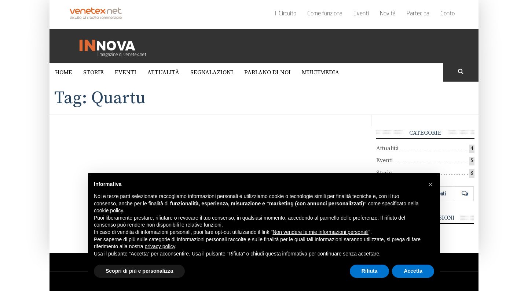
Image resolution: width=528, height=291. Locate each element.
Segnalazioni (211, 72)
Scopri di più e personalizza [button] (139, 271)
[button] (430, 184)
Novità (388, 14)
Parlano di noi (267, 72)
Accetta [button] (413, 271)
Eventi (361, 14)
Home (63, 72)
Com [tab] (463, 193)
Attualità (163, 72)
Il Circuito (285, 14)
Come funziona (324, 14)
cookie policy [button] (108, 210)
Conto (447, 14)
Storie (93, 72)
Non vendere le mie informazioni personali (320, 232)
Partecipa (418, 14)
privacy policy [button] (160, 246)
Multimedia (320, 72)
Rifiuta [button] (370, 271)
